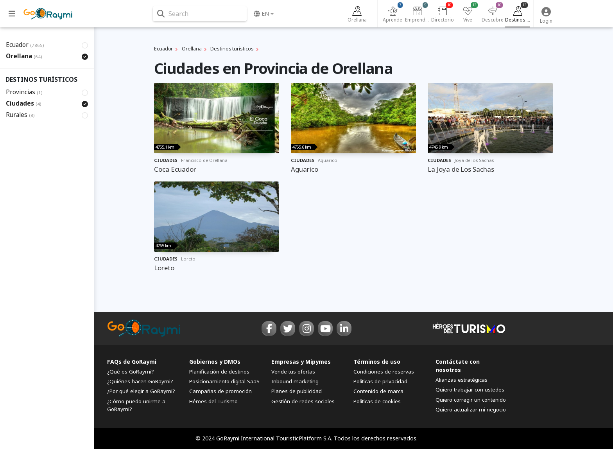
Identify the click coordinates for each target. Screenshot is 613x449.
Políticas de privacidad (380, 381)
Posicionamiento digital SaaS (224, 381)
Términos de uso (376, 361)
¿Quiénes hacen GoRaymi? (140, 381)
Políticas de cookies (377, 401)
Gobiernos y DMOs (214, 361)
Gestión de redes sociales (303, 401)
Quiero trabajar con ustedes (470, 389)
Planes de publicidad (296, 391)
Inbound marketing (295, 381)
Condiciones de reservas (383, 371)
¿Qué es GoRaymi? (130, 371)
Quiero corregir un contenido (471, 399)
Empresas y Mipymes (301, 361)
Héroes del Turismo (213, 401)
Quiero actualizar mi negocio (471, 409)
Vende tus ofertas (293, 371)
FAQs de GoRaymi (131, 361)
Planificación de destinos (219, 371)
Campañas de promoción (220, 391)
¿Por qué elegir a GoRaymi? (141, 391)
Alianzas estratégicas (462, 379)
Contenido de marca (378, 391)
